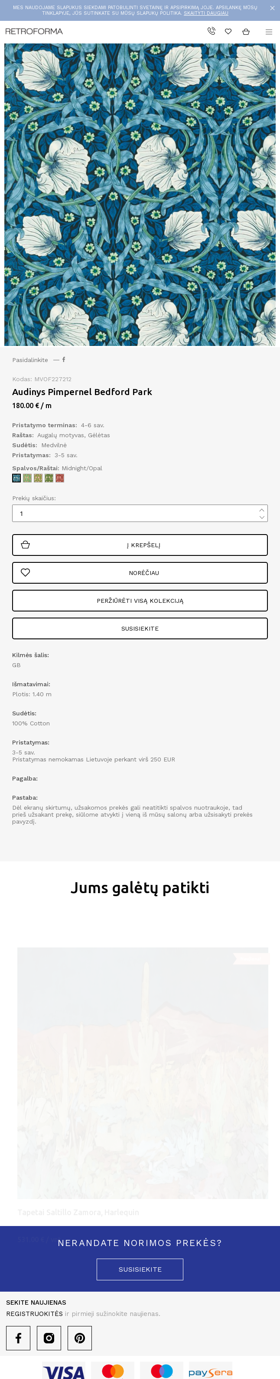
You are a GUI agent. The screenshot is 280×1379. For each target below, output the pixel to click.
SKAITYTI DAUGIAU (206, 13)
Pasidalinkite (38, 359)
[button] (268, 32)
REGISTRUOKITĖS (34, 1314)
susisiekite (140, 1269)
